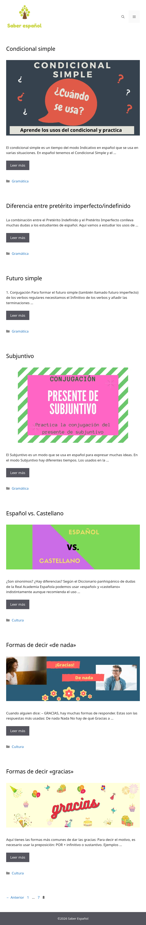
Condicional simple (30, 48)
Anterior (15, 897)
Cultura (18, 620)
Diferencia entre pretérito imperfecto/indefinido (68, 206)
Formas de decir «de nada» (41, 645)
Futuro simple (24, 278)
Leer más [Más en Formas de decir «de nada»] (17, 730)
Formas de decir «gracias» (39, 771)
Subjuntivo (20, 356)
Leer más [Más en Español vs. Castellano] (17, 604)
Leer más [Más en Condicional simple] (17, 165)
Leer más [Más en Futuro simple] (17, 315)
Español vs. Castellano (35, 513)
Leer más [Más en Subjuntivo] (17, 472)
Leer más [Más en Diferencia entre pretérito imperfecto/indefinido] (17, 237)
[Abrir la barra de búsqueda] (123, 16)
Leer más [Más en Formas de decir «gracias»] (17, 857)
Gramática (20, 181)
